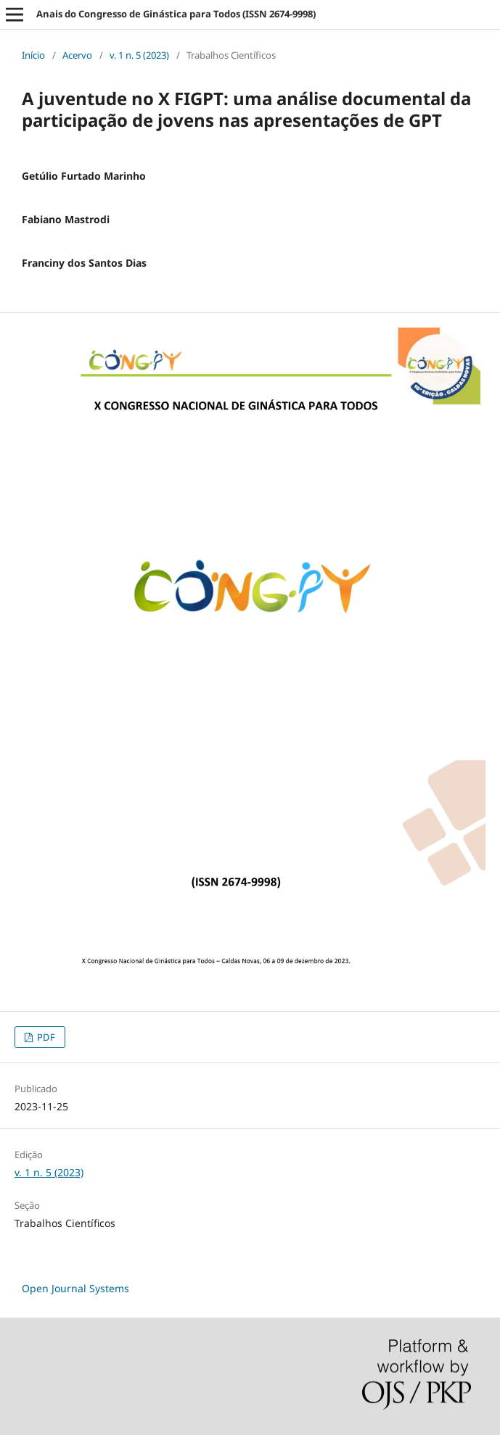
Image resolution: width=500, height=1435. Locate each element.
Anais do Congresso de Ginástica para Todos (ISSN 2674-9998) (176, 13)
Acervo (77, 55)
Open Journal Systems (75, 1288)
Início (33, 55)
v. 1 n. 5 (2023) (139, 55)
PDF (45, 1037)
